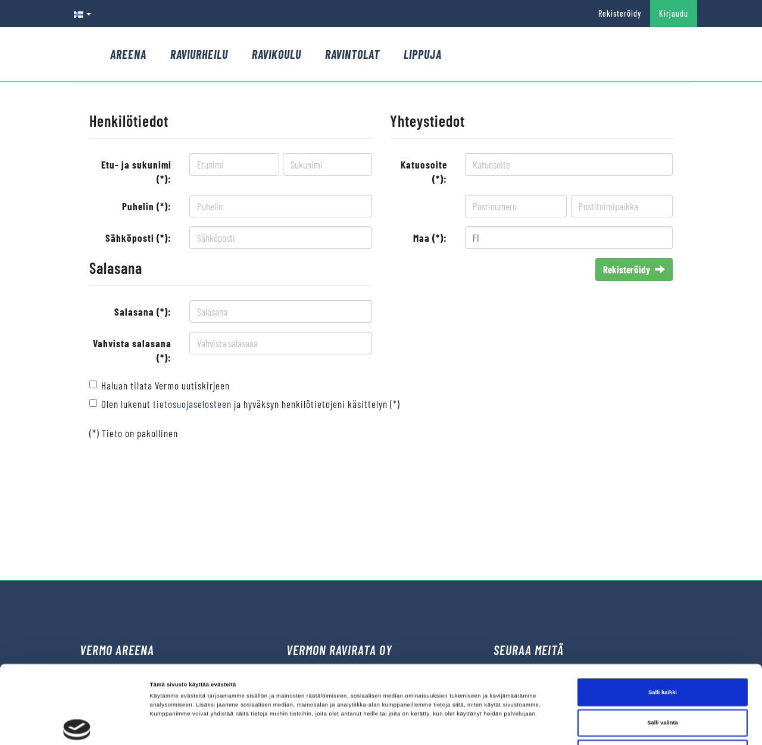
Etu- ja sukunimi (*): (136, 171)
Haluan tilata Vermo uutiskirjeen (165, 385)
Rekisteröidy (619, 13)
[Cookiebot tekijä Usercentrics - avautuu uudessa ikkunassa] (77, 725)
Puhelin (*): (146, 206)
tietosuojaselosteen (192, 404)
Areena (128, 54)
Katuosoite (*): (424, 171)
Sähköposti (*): (138, 238)
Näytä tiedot (502, 725)
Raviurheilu (199, 54)
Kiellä (662, 680)
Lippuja (423, 54)
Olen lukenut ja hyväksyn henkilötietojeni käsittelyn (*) (250, 404)
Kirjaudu (673, 13)
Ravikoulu (276, 54)
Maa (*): (430, 238)
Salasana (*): (142, 311)
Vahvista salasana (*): (132, 350)
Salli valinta (662, 650)
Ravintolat (352, 54)
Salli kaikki (662, 619)
